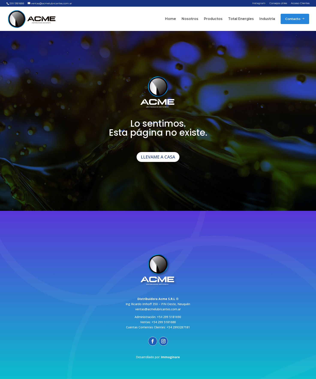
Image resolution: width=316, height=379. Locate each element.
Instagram (258, 3)
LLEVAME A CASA (158, 157)
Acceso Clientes (300, 3)
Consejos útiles (278, 3)
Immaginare (170, 357)
